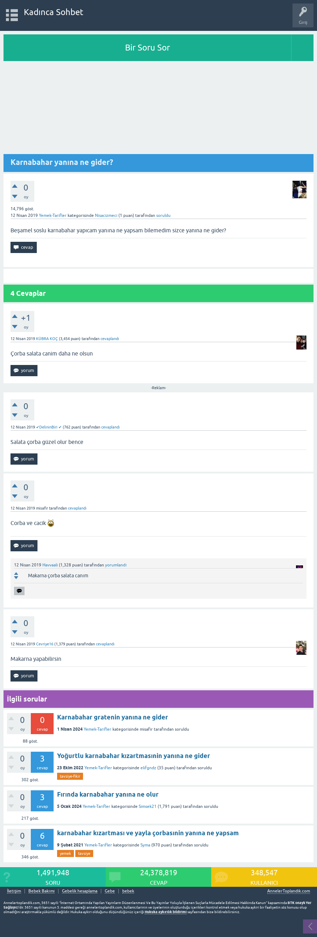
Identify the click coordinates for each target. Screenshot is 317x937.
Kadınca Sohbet (54, 12)
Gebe (110, 891)
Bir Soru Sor (147, 47)
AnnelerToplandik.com (288, 891)
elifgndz (148, 767)
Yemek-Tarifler (53, 215)
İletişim (14, 891)
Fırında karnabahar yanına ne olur (108, 794)
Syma (145, 845)
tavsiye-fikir (70, 776)
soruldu (163, 215)
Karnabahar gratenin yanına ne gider (112, 717)
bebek (128, 891)
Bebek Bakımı (41, 891)
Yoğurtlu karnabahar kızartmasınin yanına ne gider (133, 755)
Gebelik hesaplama (79, 891)
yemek (65, 853)
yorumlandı (115, 565)
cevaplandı (110, 339)
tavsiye (84, 853)
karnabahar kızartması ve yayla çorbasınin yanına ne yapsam (148, 833)
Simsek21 (148, 806)
